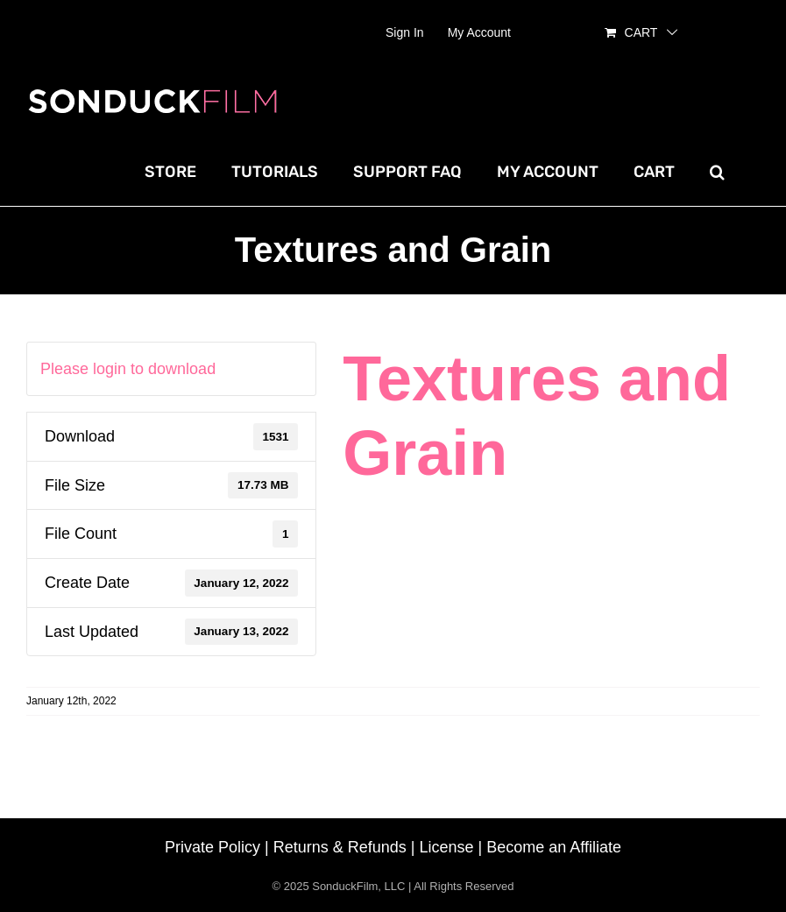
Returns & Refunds (340, 847)
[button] (717, 171)
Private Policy (212, 847)
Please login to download (128, 369)
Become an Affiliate (553, 847)
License (447, 847)
